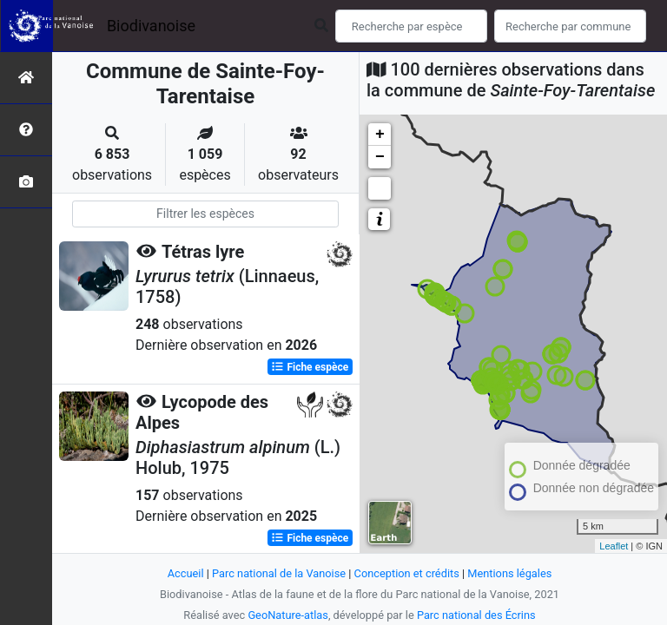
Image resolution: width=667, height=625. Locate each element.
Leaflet (613, 546)
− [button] (380, 157)
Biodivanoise (151, 25)
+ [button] (380, 134)
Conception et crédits (406, 573)
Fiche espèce (309, 367)
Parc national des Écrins (476, 615)
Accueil (186, 573)
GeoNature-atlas (288, 615)
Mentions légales (509, 573)
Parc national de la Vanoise (279, 573)
